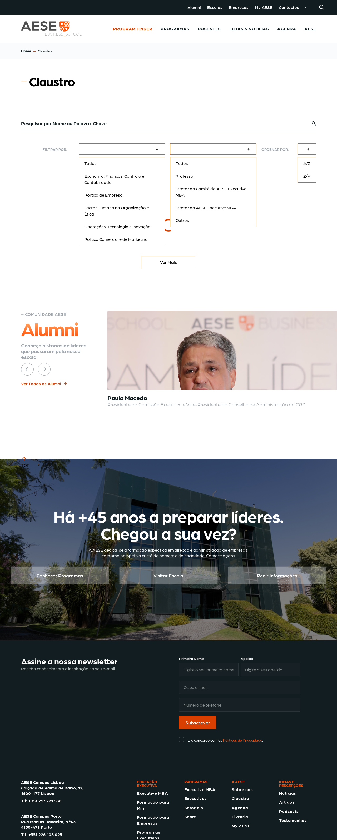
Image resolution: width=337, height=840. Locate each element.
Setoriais (193, 807)
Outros (182, 220)
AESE (310, 28)
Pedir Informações (277, 575)
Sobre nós (242, 789)
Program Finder (132, 28)
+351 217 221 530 (45, 800)
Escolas (214, 7)
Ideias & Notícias (249, 28)
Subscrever (197, 722)
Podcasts (289, 811)
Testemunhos (293, 820)
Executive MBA (152, 793)
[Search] (321, 7)
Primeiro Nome (191, 658)
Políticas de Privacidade (242, 740)
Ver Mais (168, 262)
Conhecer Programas (60, 575)
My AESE (263, 7)
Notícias (287, 793)
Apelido (247, 658)
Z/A (306, 175)
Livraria (240, 816)
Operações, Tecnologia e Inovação (117, 226)
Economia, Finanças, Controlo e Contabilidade (114, 179)
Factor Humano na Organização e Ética (116, 210)
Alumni (194, 7)
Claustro (240, 798)
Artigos (287, 801)
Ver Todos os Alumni (44, 383)
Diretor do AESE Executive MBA (206, 207)
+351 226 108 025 (45, 834)
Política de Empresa (103, 194)
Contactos (289, 7)
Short (190, 816)
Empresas (239, 7)
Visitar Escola (168, 575)
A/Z (306, 163)
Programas (175, 28)
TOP (25, 462)
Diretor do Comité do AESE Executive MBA (211, 191)
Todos (90, 163)
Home (26, 51)
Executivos (195, 798)
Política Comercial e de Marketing (116, 239)
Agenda (286, 28)
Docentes (209, 28)
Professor (185, 175)
